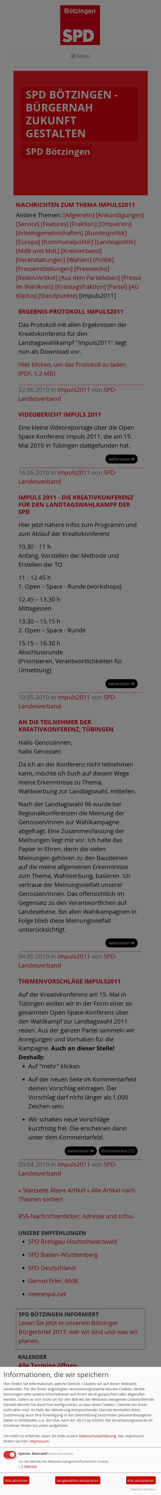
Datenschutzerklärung (97, 1436)
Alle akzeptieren (140, 1480)
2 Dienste (27, 1466)
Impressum (39, 1441)
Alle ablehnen (16, 1480)
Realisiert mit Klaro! (143, 1489)
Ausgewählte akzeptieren (78, 1480)
